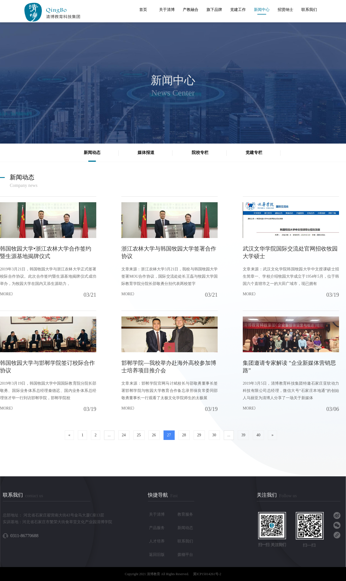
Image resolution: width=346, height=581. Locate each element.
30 (214, 435)
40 (258, 435)
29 (199, 435)
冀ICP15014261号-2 (207, 574)
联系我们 (309, 10)
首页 (143, 10)
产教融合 (190, 10)
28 (184, 435)
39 (243, 435)
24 (124, 435)
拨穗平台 (185, 555)
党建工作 (238, 10)
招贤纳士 (285, 10)
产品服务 (157, 528)
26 (154, 435)
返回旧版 (157, 555)
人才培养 (157, 541)
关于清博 (167, 10)
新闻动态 (185, 528)
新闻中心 (262, 10)
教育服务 (185, 514)
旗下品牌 (214, 10)
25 (139, 435)
